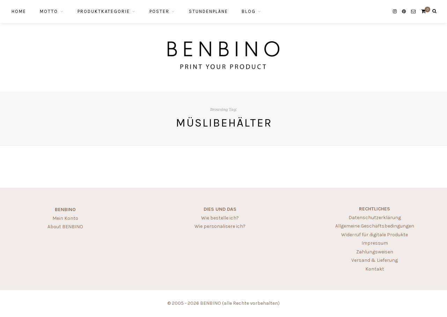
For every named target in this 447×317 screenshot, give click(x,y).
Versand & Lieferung (374, 260)
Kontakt (374, 269)
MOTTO (49, 11)
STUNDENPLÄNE (208, 11)
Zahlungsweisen (374, 252)
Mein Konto (65, 218)
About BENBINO (65, 227)
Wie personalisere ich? (220, 226)
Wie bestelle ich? (220, 218)
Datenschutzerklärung (375, 218)
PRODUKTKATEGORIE (104, 11)
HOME (19, 11)
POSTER (159, 11)
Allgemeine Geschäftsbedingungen (374, 226)
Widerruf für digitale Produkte (374, 235)
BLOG (249, 11)
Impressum (374, 243)
